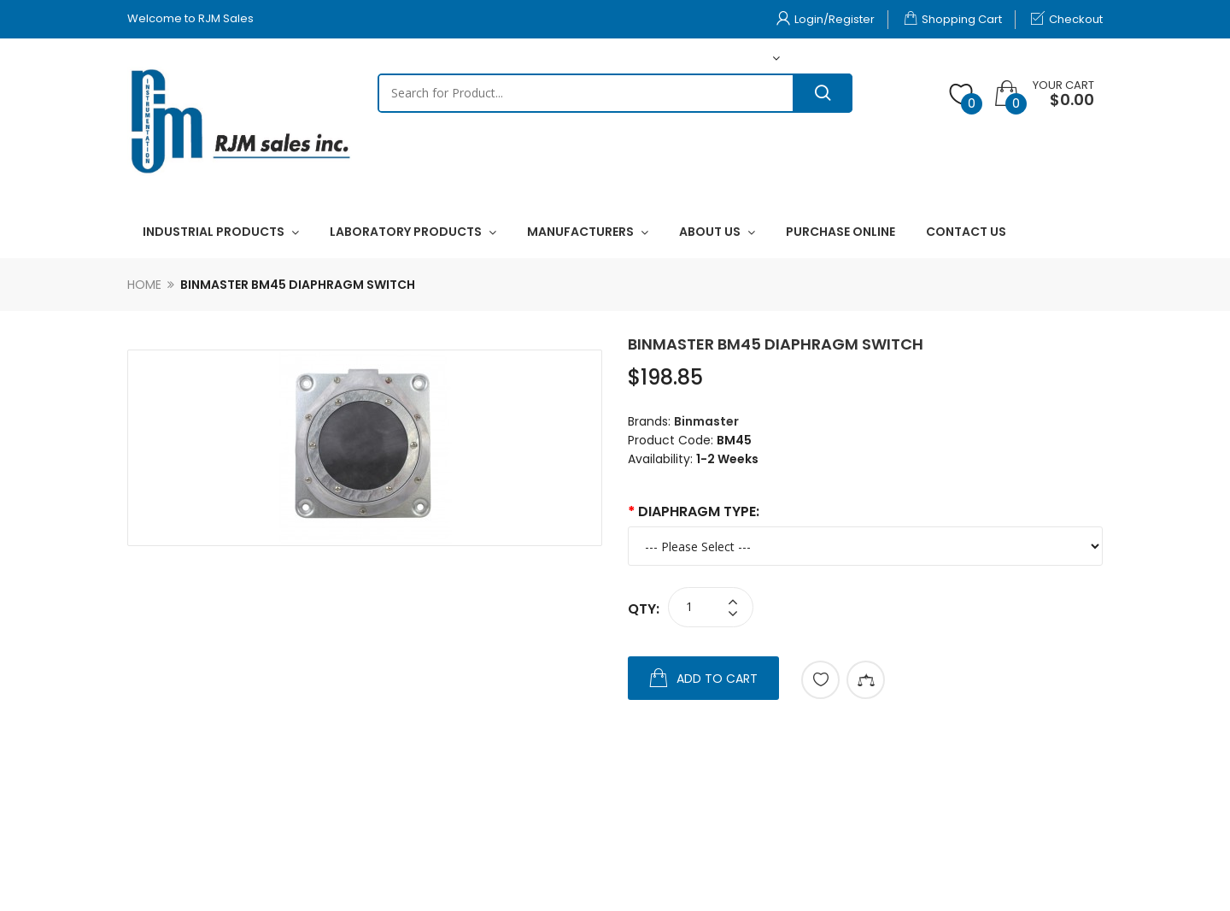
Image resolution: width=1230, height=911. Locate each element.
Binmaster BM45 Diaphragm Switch (297, 284)
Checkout (1067, 19)
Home (144, 284)
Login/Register (825, 19)
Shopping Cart (953, 19)
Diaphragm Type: (698, 511)
